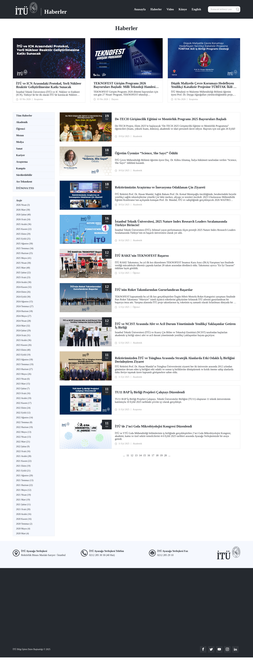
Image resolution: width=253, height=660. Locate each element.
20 (165, 455)
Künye (183, 9)
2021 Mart (23, 499)
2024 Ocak (23, 335)
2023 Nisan (23, 379)
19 (161, 455)
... (124, 455)
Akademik (22, 122)
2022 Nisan (23, 437)
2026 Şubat (23, 214)
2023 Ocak (23, 393)
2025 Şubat (23, 272)
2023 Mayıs (23, 374)
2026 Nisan (23, 205)
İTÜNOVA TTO (25, 188)
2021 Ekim (23, 466)
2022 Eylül (23, 412)
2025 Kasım (23, 229)
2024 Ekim (23, 292)
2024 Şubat (23, 330)
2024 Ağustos (24, 301)
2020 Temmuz (24, 524)
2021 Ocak (23, 509)
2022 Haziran (24, 427)
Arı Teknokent (24, 181)
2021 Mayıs (23, 490)
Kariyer (20, 155)
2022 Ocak (23, 451)
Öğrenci (20, 128)
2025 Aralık (23, 224)
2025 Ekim (23, 234)
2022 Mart (23, 441)
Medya (20, 142)
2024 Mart (23, 326)
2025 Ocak (23, 277)
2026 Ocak (23, 219)
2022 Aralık (23, 398)
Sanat (19, 148)
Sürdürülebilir (24, 175)
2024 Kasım (23, 287)
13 (136, 455)
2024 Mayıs (23, 316)
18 (157, 455)
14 (140, 455)
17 (153, 455)
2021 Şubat (23, 504)
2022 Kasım (23, 403)
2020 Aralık (23, 514)
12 (132, 455)
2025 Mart (23, 268)
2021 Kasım (23, 461)
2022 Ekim (23, 408)
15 (144, 455)
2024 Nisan (23, 321)
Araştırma (22, 161)
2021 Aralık (23, 456)
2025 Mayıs (23, 258)
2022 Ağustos (24, 417)
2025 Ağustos (24, 243)
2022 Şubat (23, 446)
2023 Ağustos (24, 359)
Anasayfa (140, 9)
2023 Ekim (23, 350)
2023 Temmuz (24, 364)
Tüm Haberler (24, 115)
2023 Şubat (23, 388)
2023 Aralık (23, 340)
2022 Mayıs (23, 432)
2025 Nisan (23, 263)
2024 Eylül (23, 297)
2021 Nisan (23, 495)
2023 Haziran (24, 369)
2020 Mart (22, 533)
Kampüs (20, 168)
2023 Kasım (23, 345)
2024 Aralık (23, 282)
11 (127, 455)
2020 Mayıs (23, 528)
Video (170, 9)
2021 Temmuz (24, 480)
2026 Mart (23, 210)
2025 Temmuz (24, 248)
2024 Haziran (24, 311)
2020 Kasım (23, 519)
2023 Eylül (23, 355)
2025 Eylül (23, 239)
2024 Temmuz (24, 306)
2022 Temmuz (24, 422)
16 (148, 455)
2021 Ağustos (24, 475)
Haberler (156, 9)
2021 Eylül (23, 470)
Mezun (20, 135)
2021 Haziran (24, 485)
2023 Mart (23, 384)
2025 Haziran (24, 253)
